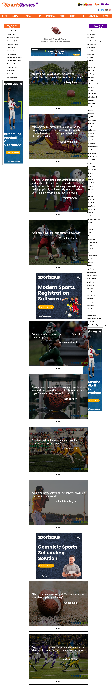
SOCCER (38, 16)
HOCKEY (72, 16)
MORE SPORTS (106, 16)
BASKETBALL (50, 16)
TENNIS (62, 16)
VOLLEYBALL (93, 16)
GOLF (82, 16)
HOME (4, 16)
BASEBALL (15, 16)
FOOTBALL (27, 16)
